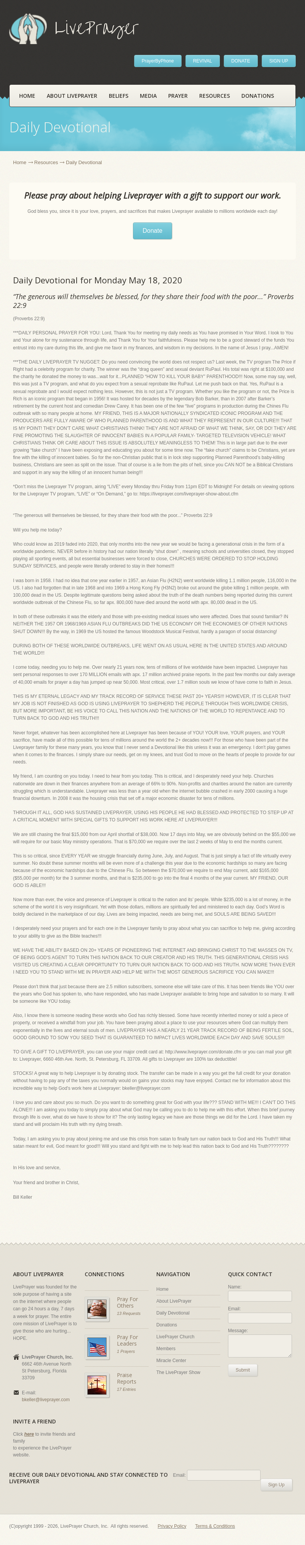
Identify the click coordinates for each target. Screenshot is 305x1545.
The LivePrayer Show (178, 1372)
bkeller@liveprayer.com (46, 1399)
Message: (238, 1330)
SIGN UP (278, 61)
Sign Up (276, 1484)
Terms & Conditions (215, 1526)
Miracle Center (171, 1360)
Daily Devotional (173, 1313)
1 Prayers (126, 1351)
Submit (243, 1370)
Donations (257, 95)
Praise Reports (126, 1378)
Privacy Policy (172, 1526)
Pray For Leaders (127, 1340)
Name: (234, 1287)
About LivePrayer (72, 95)
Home (27, 95)
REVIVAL (202, 61)
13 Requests (129, 1313)
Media (148, 95)
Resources (214, 95)
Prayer (178, 95)
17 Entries (126, 1389)
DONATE (240, 61)
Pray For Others (127, 1302)
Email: (234, 1308)
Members (165, 1348)
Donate (152, 230)
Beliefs (118, 95)
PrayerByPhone (158, 61)
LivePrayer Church (175, 1336)
